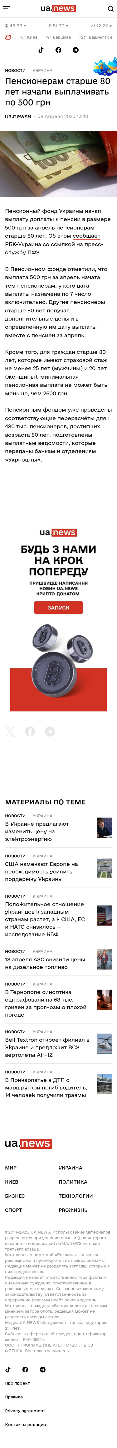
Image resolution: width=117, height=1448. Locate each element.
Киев (11, 1182)
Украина (42, 70)
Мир (11, 1167)
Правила (14, 1397)
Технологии (76, 1196)
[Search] (111, 9)
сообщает (86, 236)
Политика (73, 1182)
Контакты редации (25, 1424)
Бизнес (15, 1196)
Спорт (13, 1210)
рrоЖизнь (73, 1210)
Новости (15, 70)
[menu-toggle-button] (6, 9)
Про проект (17, 1383)
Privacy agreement (25, 1410)
